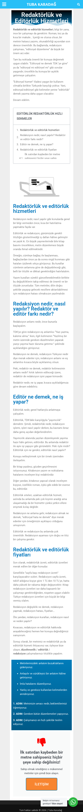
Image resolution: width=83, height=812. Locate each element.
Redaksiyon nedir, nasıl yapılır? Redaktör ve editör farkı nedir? (42, 137)
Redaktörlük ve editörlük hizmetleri (40, 130)
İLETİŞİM (41, 777)
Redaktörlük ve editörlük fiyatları (38, 149)
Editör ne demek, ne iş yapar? (36, 144)
